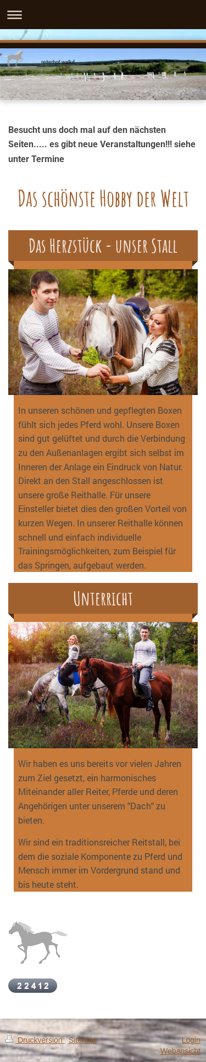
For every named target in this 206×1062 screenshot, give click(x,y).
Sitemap (83, 1040)
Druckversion (34, 1040)
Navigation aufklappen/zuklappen (103, 14)
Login (191, 1040)
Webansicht (180, 1051)
